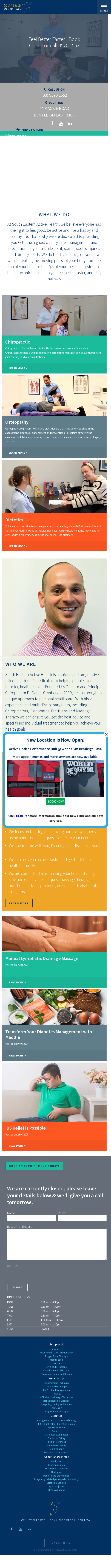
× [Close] (106, 734)
